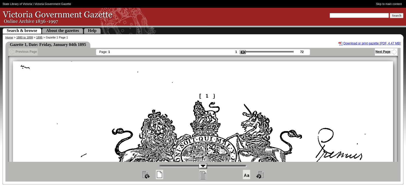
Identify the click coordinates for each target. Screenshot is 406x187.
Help (92, 30)
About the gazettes (62, 30)
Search (396, 15)
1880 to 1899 (24, 37)
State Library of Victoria (17, 3)
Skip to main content (389, 3)
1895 (39, 37)
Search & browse (22, 30)
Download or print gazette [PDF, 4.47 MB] (372, 43)
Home (9, 37)
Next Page (386, 52)
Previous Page (23, 52)
